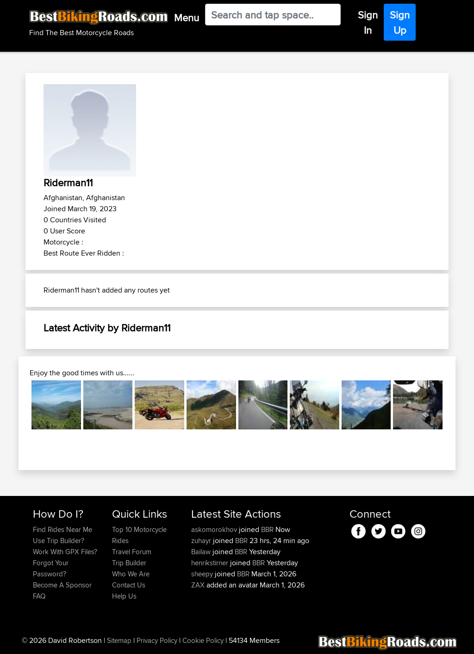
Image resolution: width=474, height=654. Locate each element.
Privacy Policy (157, 640)
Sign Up (400, 22)
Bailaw (201, 551)
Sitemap (119, 640)
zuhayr (202, 540)
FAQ (39, 596)
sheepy (203, 574)
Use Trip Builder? (58, 540)
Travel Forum (131, 551)
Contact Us (128, 585)
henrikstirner (210, 563)
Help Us (124, 596)
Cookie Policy (203, 640)
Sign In (368, 22)
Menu (186, 17)
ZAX (198, 585)
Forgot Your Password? (51, 568)
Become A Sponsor (62, 585)
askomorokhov (215, 529)
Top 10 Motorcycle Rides (139, 535)
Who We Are (131, 574)
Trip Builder (129, 563)
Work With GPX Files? (65, 551)
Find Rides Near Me (62, 529)
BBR (267, 529)
